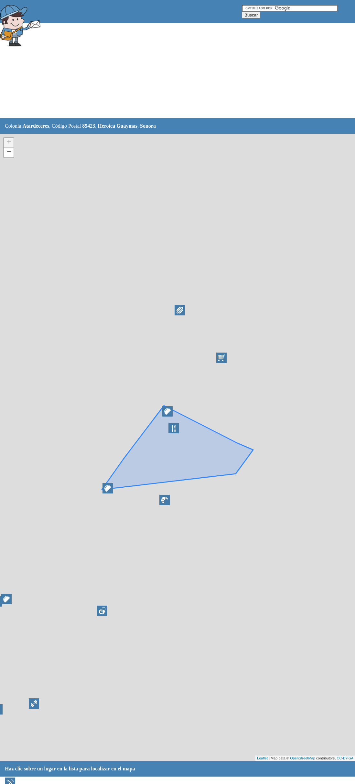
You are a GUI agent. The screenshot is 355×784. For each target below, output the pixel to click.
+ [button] (9, 142)
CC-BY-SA (345, 758)
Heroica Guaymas (117, 126)
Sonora (148, 126)
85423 (88, 126)
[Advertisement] (161, 71)
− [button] (9, 152)
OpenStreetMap (302, 758)
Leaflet (262, 758)
